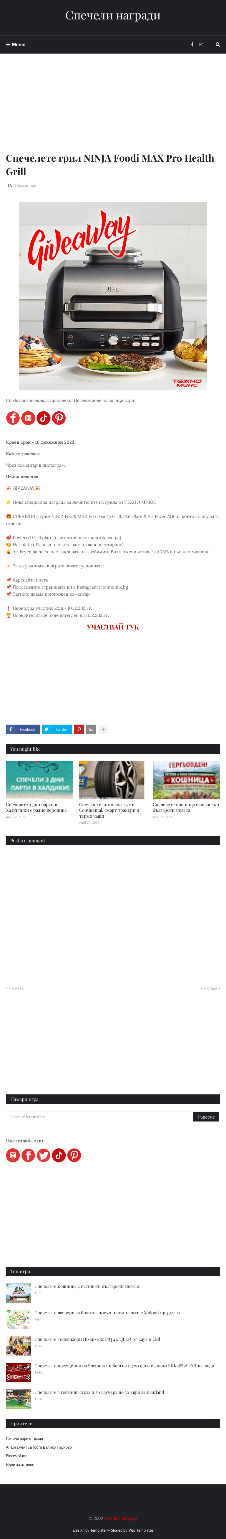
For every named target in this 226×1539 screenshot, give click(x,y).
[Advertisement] (113, 109)
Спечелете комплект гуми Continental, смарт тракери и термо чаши (109, 810)
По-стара (209, 988)
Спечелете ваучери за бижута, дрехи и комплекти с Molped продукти (107, 1313)
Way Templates (141, 1530)
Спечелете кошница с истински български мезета (186, 807)
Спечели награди (113, 15)
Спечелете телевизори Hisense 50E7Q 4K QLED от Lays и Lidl (97, 1339)
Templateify (100, 1530)
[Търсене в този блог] (100, 1116)
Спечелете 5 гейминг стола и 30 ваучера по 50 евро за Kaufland (99, 1392)
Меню (19, 44)
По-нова (16, 988)
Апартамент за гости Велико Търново (39, 1447)
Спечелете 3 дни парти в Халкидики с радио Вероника (36, 807)
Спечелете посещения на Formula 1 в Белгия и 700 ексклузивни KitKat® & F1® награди (124, 1366)
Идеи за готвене (20, 1464)
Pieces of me (16, 1455)
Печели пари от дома (24, 1438)
